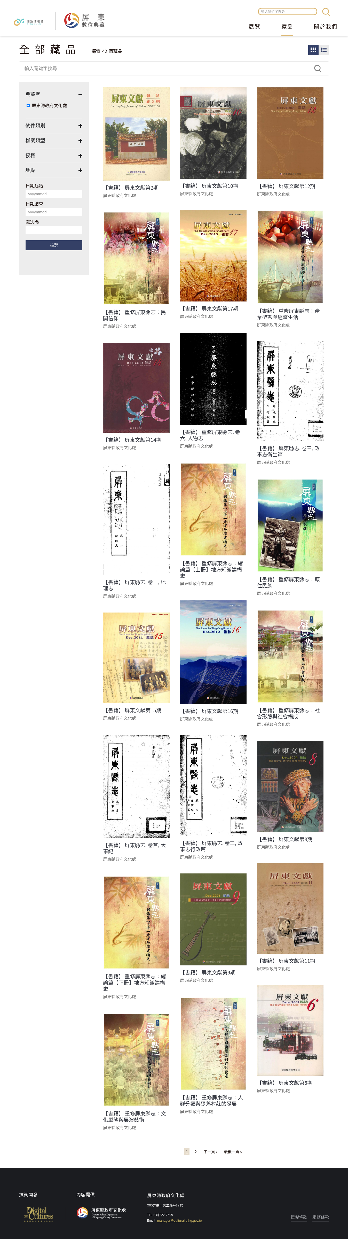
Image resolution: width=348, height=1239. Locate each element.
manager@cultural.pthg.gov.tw (180, 1220)
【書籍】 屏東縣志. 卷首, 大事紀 (134, 848)
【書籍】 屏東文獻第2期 (131, 187)
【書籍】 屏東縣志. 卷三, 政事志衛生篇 (288, 451)
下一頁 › (210, 1151)
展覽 (255, 27)
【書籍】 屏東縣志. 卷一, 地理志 (134, 585)
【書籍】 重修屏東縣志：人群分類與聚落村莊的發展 (211, 1100)
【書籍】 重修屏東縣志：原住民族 (288, 582)
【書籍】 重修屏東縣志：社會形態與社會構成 (288, 713)
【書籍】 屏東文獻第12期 (286, 186)
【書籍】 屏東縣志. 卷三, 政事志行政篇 (211, 846)
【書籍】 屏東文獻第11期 (286, 961)
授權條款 (299, 1217)
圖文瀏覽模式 (324, 50)
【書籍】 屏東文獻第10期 (209, 186)
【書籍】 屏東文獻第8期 (284, 839)
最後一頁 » (233, 1151)
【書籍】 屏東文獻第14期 (132, 440)
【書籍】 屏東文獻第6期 (284, 1083)
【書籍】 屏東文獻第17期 (209, 308)
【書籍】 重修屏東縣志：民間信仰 (134, 315)
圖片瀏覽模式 (313, 50)
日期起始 (34, 185)
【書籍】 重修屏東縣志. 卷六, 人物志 (210, 435)
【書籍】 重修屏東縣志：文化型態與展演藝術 (134, 1116)
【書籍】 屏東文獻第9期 (207, 972)
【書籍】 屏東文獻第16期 (209, 711)
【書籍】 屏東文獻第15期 (132, 710)
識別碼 (32, 221)
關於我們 (326, 27)
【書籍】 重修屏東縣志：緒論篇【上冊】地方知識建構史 (211, 569)
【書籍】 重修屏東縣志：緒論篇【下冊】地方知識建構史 (134, 982)
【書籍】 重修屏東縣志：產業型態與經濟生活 (288, 314)
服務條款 (320, 1217)
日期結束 (34, 203)
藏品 (287, 27)
